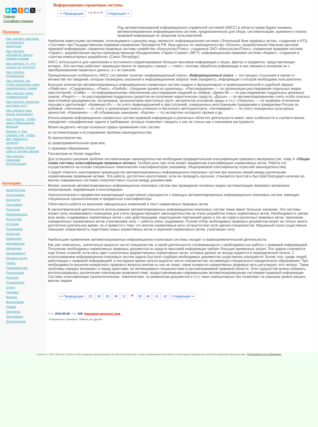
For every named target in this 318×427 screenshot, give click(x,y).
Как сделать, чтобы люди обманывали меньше (21, 122)
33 (90, 296)
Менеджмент (16, 253)
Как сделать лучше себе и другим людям (22, 149)
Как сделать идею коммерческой (19, 95)
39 (140, 296)
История (12, 224)
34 (99, 296)
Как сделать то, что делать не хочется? (21, 65)
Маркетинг (14, 238)
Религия (12, 277)
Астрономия (15, 195)
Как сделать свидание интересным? (16, 159)
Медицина (14, 248)
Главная (9, 16)
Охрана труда (16, 258)
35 (107, 296)
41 (157, 296)
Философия (15, 302)
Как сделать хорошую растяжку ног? (22, 103)
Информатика (16, 214)
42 (165, 296)
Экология (13, 312)
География (14, 204)
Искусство (13, 219)
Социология (15, 282)
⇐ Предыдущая (72, 13)
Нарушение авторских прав (102, 313)
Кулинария (14, 229)
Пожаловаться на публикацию (264, 354)
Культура (13, 234)
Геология (13, 209)
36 (116, 296)
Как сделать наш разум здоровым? (19, 112)
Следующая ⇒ (118, 13)
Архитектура (15, 190)
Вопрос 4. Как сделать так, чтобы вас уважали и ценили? (20, 136)
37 (124, 296)
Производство (17, 268)
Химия (11, 307)
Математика (15, 243)
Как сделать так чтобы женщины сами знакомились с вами (23, 84)
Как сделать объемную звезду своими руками (19, 54)
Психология (15, 273)
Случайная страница (18, 21)
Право (11, 263)
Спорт (10, 287)
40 (148, 296)
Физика (11, 297)
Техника (12, 292)
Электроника (16, 321)
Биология (13, 200)
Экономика (14, 316)
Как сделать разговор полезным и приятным (22, 42)
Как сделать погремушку (15, 74)
